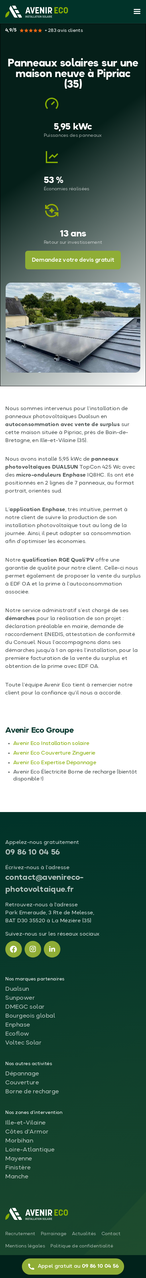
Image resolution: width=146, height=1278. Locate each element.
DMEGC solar (25, 1007)
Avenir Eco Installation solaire (51, 743)
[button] (135, 11)
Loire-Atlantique (29, 1150)
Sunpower (20, 998)
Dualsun (17, 989)
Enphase (17, 1025)
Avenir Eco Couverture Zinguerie (54, 753)
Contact (111, 1234)
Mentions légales (25, 1246)
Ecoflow (17, 1034)
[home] (36, 12)
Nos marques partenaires (35, 979)
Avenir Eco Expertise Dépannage (54, 763)
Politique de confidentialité (81, 1246)
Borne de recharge (32, 1092)
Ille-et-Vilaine (25, 1123)
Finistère (18, 1168)
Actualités (84, 1234)
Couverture (22, 1083)
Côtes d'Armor (27, 1132)
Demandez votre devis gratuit (73, 260)
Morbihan (19, 1141)
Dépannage (22, 1074)
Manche (16, 1177)
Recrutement (20, 1234)
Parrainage (54, 1234)
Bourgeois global (30, 1016)
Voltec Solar (23, 1043)
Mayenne (18, 1159)
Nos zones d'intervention (33, 1112)
